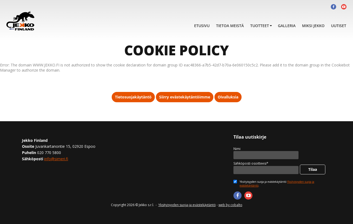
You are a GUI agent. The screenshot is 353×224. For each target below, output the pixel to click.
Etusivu (202, 25)
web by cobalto (230, 205)
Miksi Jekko (313, 25)
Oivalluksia (228, 97)
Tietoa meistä (230, 25)
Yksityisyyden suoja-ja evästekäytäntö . (277, 183)
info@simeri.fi (56, 158)
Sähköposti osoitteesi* (250, 163)
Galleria (287, 25)
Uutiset (338, 25)
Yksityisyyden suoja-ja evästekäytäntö (187, 205)
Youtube (343, 6)
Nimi (236, 148)
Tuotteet (259, 25)
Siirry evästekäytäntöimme (184, 97)
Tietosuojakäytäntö (133, 97)
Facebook (333, 6)
